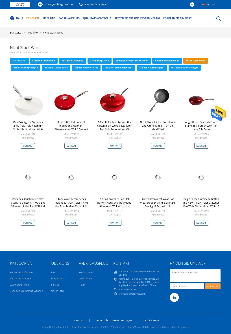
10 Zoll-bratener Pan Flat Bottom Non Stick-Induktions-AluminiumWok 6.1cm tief (114, 202)
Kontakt (28, 145)
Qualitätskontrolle (97, 18)
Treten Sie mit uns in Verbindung (137, 18)
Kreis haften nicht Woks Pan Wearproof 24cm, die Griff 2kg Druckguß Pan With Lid (158, 202)
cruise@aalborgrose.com (58, 4)
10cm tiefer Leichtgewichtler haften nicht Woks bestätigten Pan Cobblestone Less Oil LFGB (114, 127)
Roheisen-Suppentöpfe (25, 67)
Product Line (86, 272)
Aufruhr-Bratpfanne (72, 60)
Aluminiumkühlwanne (167, 60)
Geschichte (57, 278)
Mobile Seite (151, 320)
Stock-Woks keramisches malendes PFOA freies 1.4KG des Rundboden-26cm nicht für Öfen (71, 204)
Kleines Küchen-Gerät (86, 67)
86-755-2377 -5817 (96, 4)
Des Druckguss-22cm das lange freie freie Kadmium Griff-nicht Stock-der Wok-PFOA (28, 127)
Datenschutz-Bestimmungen (114, 320)
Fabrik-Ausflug (69, 18)
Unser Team (57, 290)
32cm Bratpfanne (99, 60)
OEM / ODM (85, 278)
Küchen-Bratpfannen (43, 60)
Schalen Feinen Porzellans (119, 67)
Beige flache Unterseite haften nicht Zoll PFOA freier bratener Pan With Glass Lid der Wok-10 (201, 202)
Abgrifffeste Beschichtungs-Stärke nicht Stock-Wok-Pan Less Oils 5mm (201, 125)
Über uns (49, 18)
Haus (16, 18)
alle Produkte (19, 60)
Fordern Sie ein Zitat (177, 18)
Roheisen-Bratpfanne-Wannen (132, 60)
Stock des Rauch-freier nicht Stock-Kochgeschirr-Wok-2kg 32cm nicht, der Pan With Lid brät (28, 204)
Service (55, 284)
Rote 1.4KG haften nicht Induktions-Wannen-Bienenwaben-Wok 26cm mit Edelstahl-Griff (71, 127)
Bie (53, 272)
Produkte (33, 18)
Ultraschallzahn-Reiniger (184, 67)
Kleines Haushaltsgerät (152, 67)
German (210, 4)
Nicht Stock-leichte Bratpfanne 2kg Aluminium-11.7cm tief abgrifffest (158, 125)
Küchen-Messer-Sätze (56, 67)
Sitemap (79, 320)
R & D (82, 284)
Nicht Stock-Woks (53, 32)
